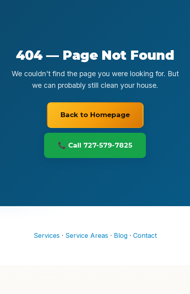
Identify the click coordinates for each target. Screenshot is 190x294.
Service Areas (86, 235)
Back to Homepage (95, 115)
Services (47, 235)
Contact (145, 235)
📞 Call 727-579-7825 (95, 145)
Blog (120, 235)
